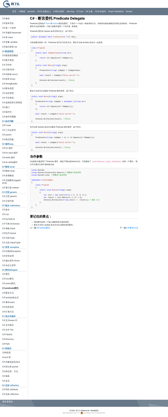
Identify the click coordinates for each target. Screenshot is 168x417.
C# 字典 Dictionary (11, 224)
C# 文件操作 (8, 325)
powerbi (31, 11)
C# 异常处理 (8, 256)
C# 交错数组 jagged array (11, 181)
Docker (129, 11)
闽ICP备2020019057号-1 (71, 413)
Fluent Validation (116, 11)
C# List (5, 214)
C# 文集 (89, 11)
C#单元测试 (58, 11)
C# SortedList (8, 219)
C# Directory (8, 339)
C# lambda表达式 (10, 297)
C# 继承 (6, 376)
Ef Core (80, 11)
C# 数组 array (8, 171)
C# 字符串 (7, 65)
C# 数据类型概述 (10, 55)
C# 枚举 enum (8, 79)
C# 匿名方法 (8, 293)
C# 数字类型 (8, 60)
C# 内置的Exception (11, 251)
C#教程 (22, 11)
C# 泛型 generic (9, 196)
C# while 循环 (8, 157)
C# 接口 (6, 107)
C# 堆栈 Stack (8, 228)
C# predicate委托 (10, 288)
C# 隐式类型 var (9, 47)
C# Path (6, 344)
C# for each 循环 (10, 153)
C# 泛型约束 (8, 201)
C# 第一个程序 (9, 28)
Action (55, 23)
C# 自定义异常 (9, 265)
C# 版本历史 (8, 23)
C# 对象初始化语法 (11, 362)
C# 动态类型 (8, 93)
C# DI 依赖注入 (44, 11)
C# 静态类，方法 (10, 371)
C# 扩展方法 (8, 311)
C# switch (7, 135)
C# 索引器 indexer (10, 187)
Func (48, 23)
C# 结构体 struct (10, 74)
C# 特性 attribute (10, 389)
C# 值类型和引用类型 (12, 102)
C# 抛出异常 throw (11, 260)
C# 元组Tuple (8, 238)
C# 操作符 (7, 112)
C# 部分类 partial (10, 366)
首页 (14, 11)
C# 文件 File (7, 330)
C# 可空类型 (8, 98)
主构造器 (6, 352)
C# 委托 (6, 274)
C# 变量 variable (9, 42)
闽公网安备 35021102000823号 (94, 413)
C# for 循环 (7, 148)
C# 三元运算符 (9, 130)
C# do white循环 (10, 162)
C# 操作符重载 (9, 116)
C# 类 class (7, 37)
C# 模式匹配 (8, 139)
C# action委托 (8, 283)
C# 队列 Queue (9, 233)
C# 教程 (6, 18)
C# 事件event (8, 302)
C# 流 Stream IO (9, 320)
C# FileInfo (7, 334)
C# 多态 (6, 381)
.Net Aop (70, 11)
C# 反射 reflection (10, 394)
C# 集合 (6, 209)
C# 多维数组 (8, 175)
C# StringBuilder (9, 83)
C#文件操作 (100, 11)
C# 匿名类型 (8, 88)
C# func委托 (8, 278)
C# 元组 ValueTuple (11, 242)
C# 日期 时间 (8, 69)
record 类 (6, 357)
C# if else (6, 125)
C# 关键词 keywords (11, 32)
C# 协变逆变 (8, 307)
